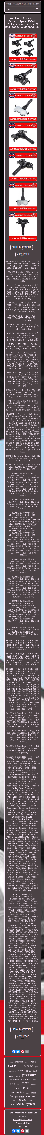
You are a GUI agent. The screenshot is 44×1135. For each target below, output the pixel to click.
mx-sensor (25, 1079)
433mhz (22, 1100)
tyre (21, 1070)
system (30, 1104)
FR (26, 1127)
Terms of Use (23, 1123)
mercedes (12, 1071)
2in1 (35, 1071)
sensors (17, 1104)
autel (28, 1070)
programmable (14, 1079)
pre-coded (19, 1097)
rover (11, 1076)
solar (33, 1092)
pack (36, 1066)
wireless (33, 1084)
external (19, 1061)
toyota (12, 1084)
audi (14, 1100)
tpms (25, 1083)
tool (27, 1093)
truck (34, 1079)
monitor (31, 1096)
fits (11, 1096)
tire (12, 1066)
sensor (26, 1088)
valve (33, 1061)
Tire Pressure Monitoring (22, 1113)
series (26, 1062)
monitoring (16, 1092)
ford (18, 1084)
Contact (23, 1116)
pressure (29, 1075)
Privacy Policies (22, 1120)
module (20, 1067)
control (17, 1076)
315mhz (17, 1089)
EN (20, 1127)
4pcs (11, 1062)
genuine (28, 1065)
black (30, 1100)
